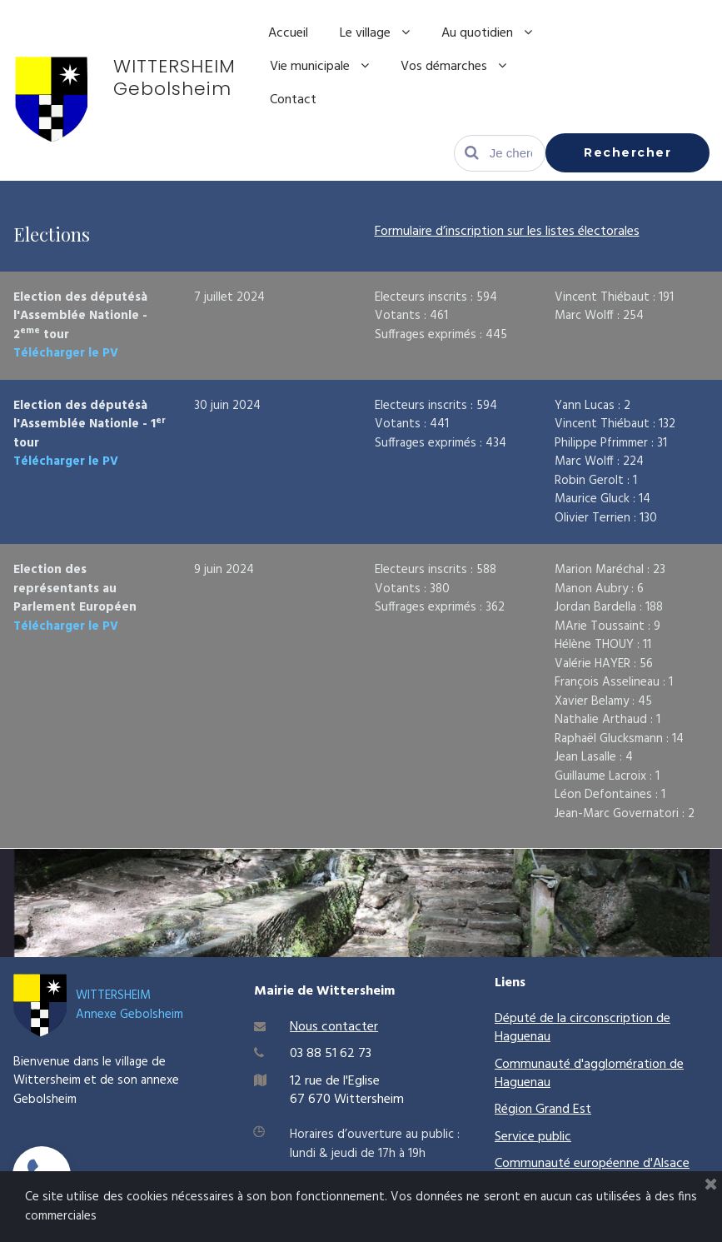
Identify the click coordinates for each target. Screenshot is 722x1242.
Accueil (288, 33)
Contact (293, 100)
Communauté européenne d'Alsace (592, 1164)
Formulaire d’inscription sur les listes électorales (507, 231)
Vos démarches (453, 66)
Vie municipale (319, 66)
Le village (375, 33)
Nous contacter (334, 1027)
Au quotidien (486, 33)
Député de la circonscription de (582, 1019)
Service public (533, 1137)
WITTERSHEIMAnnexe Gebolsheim (129, 1005)
